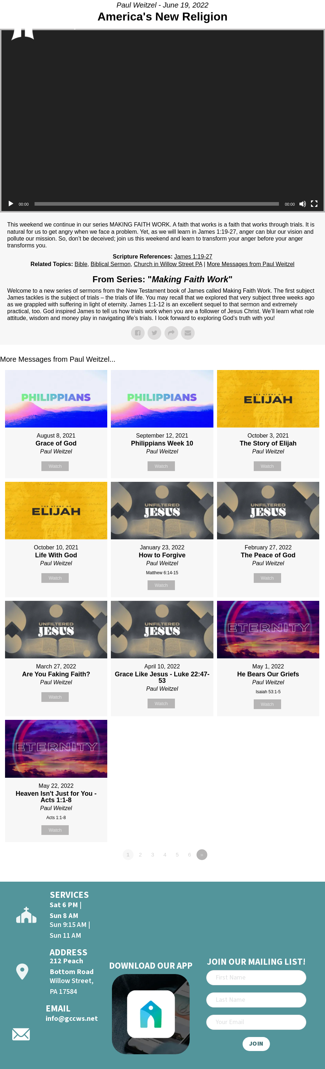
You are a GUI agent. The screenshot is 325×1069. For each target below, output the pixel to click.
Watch (55, 466)
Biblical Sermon (111, 264)
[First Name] (256, 977)
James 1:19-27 (193, 256)
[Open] (309, 22)
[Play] (10, 203)
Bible (81, 264)
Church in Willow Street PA (168, 264)
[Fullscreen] (314, 203)
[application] (162, 120)
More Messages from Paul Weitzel (250, 264)
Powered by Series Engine (298, 874)
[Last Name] (256, 1000)
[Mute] (302, 203)
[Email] (256, 1022)
